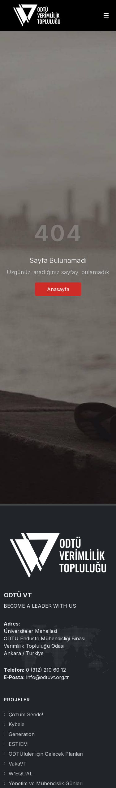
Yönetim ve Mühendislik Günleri (46, 783)
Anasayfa (58, 289)
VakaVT (18, 764)
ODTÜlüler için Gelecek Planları (46, 754)
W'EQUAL (20, 773)
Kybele (16, 724)
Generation (22, 734)
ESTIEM (18, 744)
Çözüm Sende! (26, 714)
